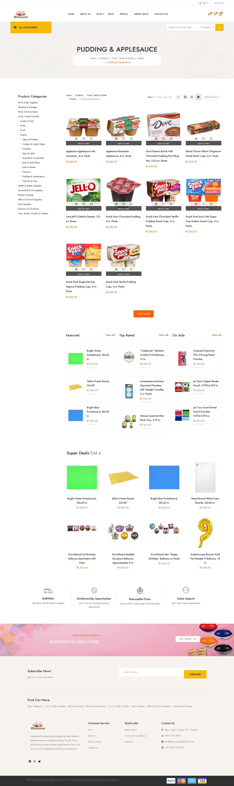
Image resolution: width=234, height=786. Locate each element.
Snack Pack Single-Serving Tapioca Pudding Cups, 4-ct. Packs (83, 286)
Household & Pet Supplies (30, 190)
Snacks (23, 135)
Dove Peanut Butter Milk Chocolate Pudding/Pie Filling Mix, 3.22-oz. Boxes (163, 156)
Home (71, 14)
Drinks (23, 125)
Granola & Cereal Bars (33, 158)
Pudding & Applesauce (33, 176)
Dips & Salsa (28, 153)
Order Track (141, 14)
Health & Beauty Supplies (30, 185)
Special (124, 14)
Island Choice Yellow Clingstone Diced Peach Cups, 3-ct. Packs (200, 156)
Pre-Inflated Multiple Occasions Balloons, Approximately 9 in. (123, 559)
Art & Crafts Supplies (28, 102)
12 (160, 97)
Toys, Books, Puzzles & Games (33, 213)
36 (170, 97)
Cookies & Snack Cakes (33, 144)
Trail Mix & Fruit (29, 181)
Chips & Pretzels (30, 139)
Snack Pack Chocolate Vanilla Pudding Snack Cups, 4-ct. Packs (163, 221)
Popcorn (26, 171)
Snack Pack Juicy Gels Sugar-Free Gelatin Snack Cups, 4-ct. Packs (203, 221)
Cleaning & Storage (27, 107)
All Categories (25, 27)
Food (22, 130)
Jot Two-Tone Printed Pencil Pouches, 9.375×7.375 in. (204, 407)
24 (165, 97)
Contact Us (161, 14)
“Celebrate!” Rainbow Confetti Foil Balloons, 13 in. (152, 355)
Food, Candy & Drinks (28, 116)
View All (110, 335)
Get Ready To (188, 639)
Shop (99, 14)
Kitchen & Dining (25, 195)
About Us (85, 14)
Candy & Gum (27, 121)
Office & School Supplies (30, 199)
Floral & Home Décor (28, 111)
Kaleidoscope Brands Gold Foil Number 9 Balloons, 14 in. (205, 559)
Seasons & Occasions (28, 208)
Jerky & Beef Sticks (31, 162)
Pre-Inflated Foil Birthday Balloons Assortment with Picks (82, 559)
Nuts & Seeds (29, 167)
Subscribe (195, 672)
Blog (111, 14)
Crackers (26, 148)
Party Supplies (24, 204)
